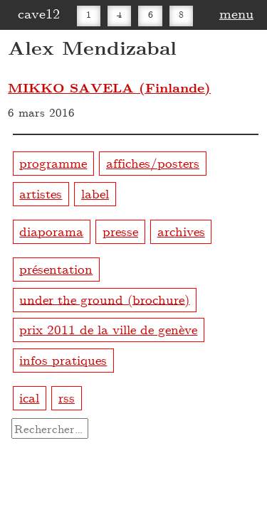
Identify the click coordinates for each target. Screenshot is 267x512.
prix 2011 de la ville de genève (108, 329)
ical (29, 397)
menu (236, 13)
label (95, 193)
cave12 (39, 13)
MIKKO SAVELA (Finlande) (109, 87)
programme (53, 162)
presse (120, 231)
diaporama (51, 231)
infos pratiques (63, 359)
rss (66, 397)
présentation (56, 268)
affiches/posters (152, 162)
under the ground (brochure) (104, 298)
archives (181, 231)
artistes (40, 193)
